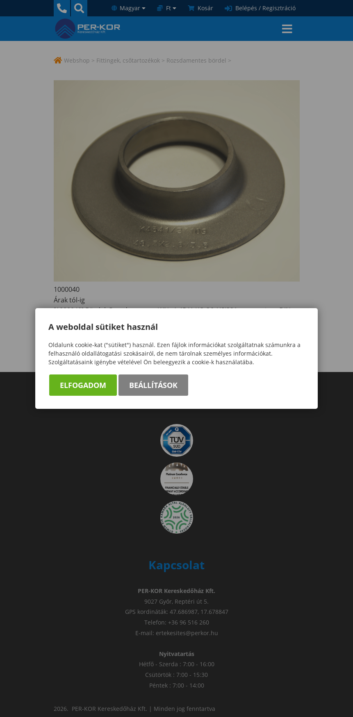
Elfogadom (83, 385)
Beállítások (153, 385)
